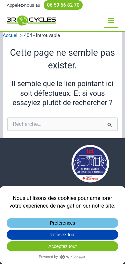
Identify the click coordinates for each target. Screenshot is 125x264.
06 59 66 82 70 (63, 5)
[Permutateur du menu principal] (111, 20)
